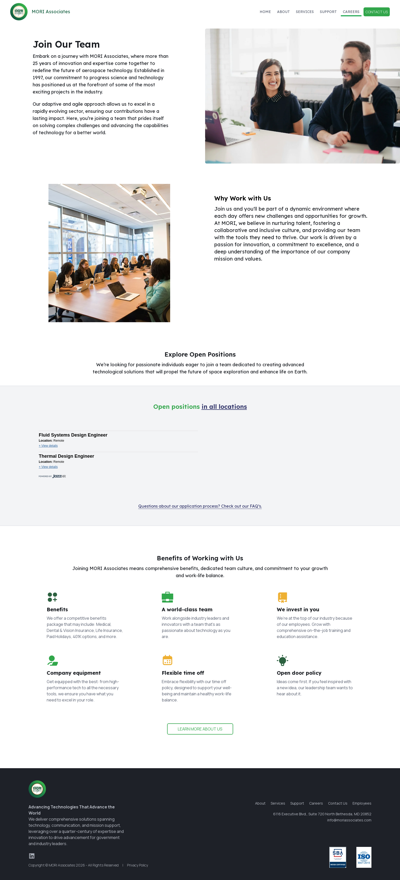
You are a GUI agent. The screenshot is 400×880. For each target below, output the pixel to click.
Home (265, 11)
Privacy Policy (137, 865)
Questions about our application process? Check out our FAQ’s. (200, 506)
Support (328, 11)
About (283, 11)
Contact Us (377, 11)
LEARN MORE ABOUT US (200, 729)
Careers (351, 11)
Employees (362, 803)
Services (305, 11)
